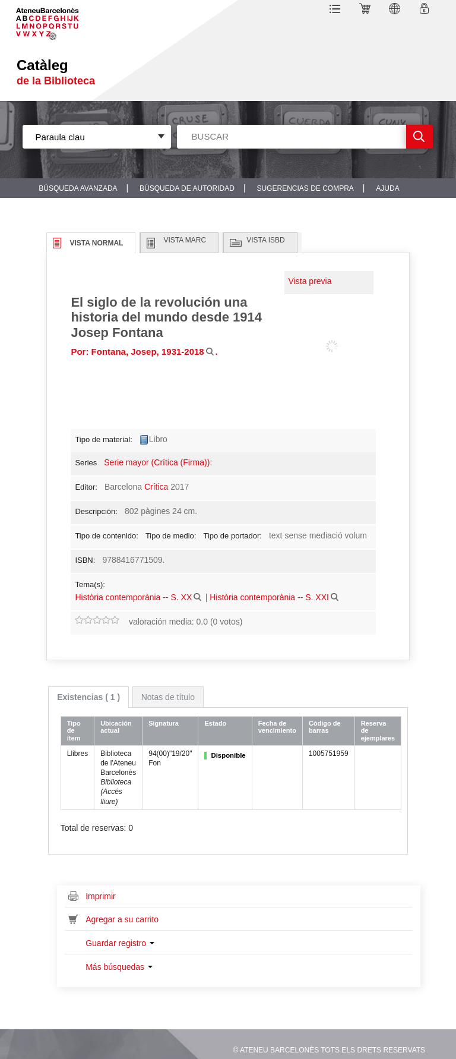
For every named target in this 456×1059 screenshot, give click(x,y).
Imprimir (101, 896)
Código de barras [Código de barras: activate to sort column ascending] (325, 727)
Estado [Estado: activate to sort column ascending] (215, 723)
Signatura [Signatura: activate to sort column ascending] (163, 723)
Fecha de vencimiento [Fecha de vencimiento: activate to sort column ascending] (277, 727)
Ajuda (387, 188)
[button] (337, 10)
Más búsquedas (119, 967)
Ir (419, 137)
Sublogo (56, 20)
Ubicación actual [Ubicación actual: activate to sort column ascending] (116, 727)
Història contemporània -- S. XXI (269, 597)
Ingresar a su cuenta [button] (426, 10)
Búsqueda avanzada (78, 188)
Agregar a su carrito (122, 919)
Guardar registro (120, 943)
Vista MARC (184, 240)
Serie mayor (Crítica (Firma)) (157, 462)
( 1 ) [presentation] (88, 697)
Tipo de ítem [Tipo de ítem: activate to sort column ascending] (74, 731)
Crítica (156, 486)
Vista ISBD (265, 240)
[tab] (88, 697)
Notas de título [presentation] (168, 697)
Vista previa (310, 281)
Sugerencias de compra (304, 188)
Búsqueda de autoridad (187, 188)
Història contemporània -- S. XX (133, 597)
